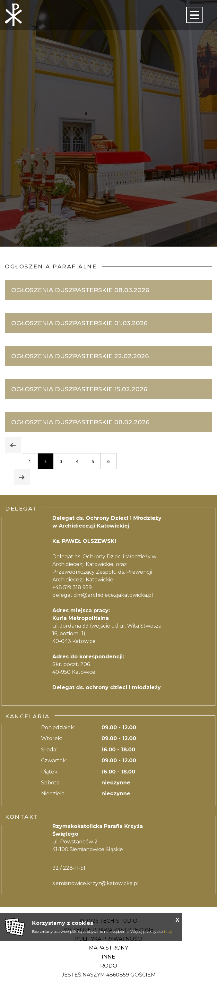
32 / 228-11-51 (68, 868)
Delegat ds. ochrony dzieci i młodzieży (106, 687)
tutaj (168, 931)
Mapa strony (108, 948)
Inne (108, 957)
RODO (108, 966)
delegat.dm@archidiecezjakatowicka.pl (102, 595)
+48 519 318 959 (72, 587)
